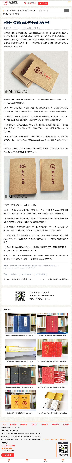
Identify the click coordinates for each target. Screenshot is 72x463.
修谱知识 (13, 11)
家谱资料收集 (26, 274)
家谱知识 (21, 11)
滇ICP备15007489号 (13, 428)
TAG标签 (46, 439)
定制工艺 (34, 424)
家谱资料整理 (40, 274)
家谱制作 (14, 274)
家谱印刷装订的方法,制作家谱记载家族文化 (28, 279)
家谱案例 (13, 424)
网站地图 (63, 439)
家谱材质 (44, 424)
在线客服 (7, 455)
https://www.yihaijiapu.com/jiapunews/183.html (20, 268)
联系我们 (66, 424)
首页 (7, 11)
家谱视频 (23, 424)
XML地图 (54, 439)
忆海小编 (8, 28)
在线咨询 (43, 3)
